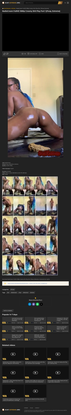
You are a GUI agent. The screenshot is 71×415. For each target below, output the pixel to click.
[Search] (60, 2)
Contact (37, 407)
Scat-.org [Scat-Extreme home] (12, 3)
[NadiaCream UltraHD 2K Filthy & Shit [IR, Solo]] (35, 393)
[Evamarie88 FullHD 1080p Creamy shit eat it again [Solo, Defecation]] (58, 374)
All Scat (13, 8)
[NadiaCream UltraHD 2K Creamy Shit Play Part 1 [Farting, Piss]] (58, 356)
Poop (20, 292)
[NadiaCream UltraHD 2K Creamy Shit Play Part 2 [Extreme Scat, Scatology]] (35, 356)
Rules (31, 407)
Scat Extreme (7, 8)
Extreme (32, 292)
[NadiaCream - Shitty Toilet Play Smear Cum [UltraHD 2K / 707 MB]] (13, 374)
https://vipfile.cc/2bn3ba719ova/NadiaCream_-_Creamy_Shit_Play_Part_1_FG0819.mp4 (27, 283)
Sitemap (26, 407)
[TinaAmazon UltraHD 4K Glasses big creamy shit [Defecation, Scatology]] (13, 393)
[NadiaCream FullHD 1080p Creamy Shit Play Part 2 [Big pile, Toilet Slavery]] (13, 356)
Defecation (25, 292)
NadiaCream (14, 292)
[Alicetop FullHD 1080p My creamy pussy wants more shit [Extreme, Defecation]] (35, 374)
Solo (8, 292)
